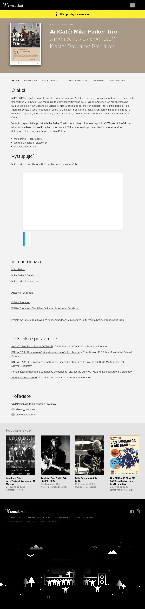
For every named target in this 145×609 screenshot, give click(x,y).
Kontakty (10, 517)
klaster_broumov (25, 409)
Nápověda (33, 517)
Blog (21, 517)
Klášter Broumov (69, 47)
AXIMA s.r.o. (32, 522)
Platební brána (45, 522)
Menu (140, 5)
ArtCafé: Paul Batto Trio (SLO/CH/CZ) (32, 346)
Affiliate (47, 517)
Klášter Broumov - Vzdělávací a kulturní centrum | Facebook (45, 308)
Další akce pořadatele (75, 81)
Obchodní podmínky (83, 517)
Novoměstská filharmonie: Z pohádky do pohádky (39, 371)
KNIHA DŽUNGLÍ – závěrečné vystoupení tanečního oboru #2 (46, 362)
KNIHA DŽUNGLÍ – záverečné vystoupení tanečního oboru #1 (45, 352)
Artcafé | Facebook (22, 292)
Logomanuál (62, 517)
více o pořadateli (25, 414)
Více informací (49, 81)
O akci (15, 81)
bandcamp (61, 164)
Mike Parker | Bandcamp (25, 281)
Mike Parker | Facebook (24, 275)
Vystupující (30, 81)
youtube (73, 164)
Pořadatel (99, 81)
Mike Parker (18, 269)
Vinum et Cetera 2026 (24, 377)
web (50, 164)
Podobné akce (117, 81)
